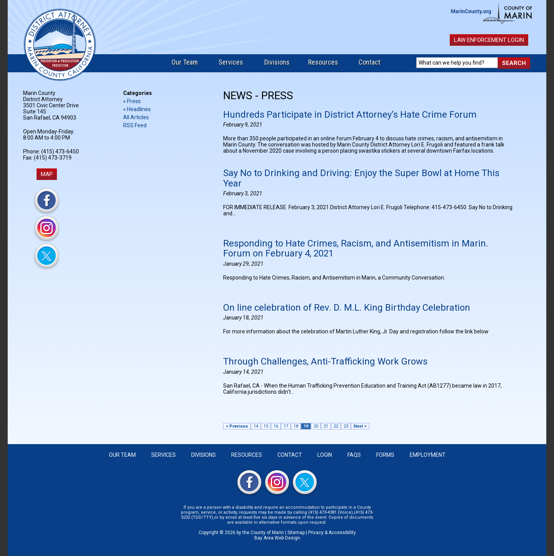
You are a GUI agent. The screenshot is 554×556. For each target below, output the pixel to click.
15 (266, 426)
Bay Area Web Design (277, 538)
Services (231, 62)
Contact (369, 62)
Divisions (277, 62)
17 (286, 426)
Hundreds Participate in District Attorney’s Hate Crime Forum (350, 114)
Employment (428, 455)
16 (276, 426)
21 (326, 426)
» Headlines (137, 109)
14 (256, 426)
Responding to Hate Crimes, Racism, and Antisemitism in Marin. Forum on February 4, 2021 (355, 248)
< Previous (237, 426)
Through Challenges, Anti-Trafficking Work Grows (325, 361)
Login (324, 455)
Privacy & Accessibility (332, 532)
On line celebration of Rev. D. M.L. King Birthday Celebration (346, 307)
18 (296, 426)
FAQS (354, 455)
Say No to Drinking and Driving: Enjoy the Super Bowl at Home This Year (361, 178)
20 (316, 426)
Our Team (185, 62)
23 (346, 426)
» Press (132, 101)
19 (306, 426)
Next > (360, 426)
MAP (47, 174)
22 (336, 426)
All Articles (136, 117)
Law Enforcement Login (489, 40)
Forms (385, 455)
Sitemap (296, 532)
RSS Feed (135, 125)
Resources (323, 62)
